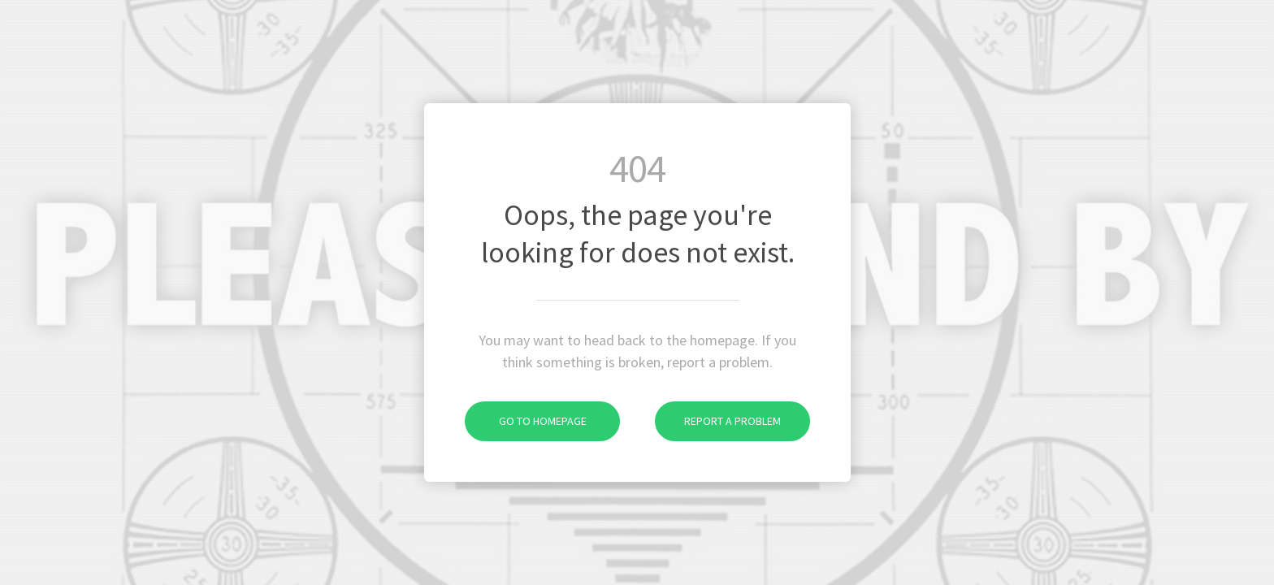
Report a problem (718, 421)
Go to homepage (526, 421)
